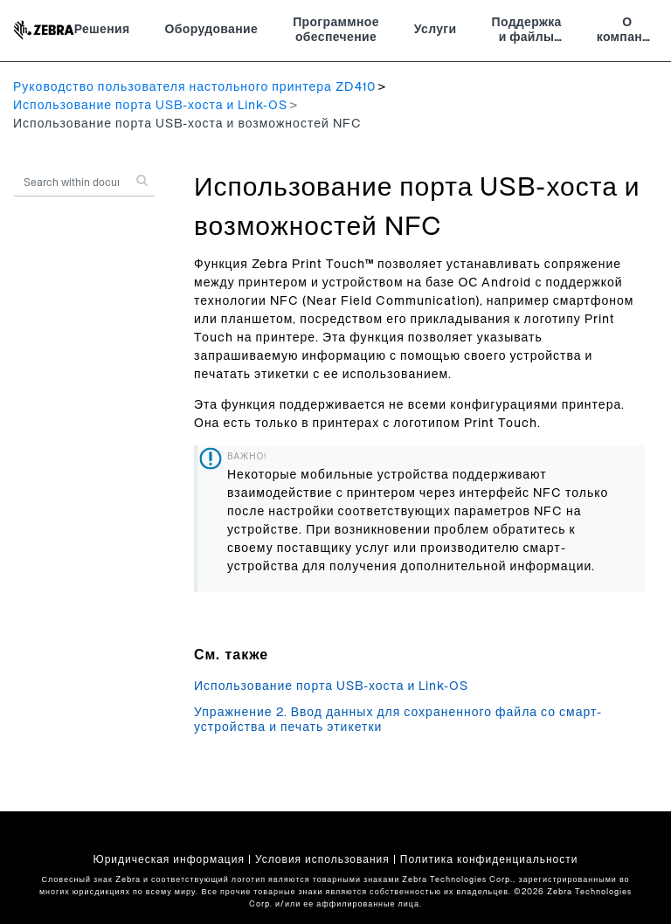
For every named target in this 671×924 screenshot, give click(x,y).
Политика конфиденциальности (489, 859)
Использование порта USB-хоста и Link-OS (150, 106)
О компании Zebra (627, 32)
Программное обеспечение (336, 31)
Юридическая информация (169, 859)
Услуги (435, 30)
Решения (102, 30)
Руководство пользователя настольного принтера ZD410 (194, 87)
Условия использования (322, 859)
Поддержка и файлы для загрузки (527, 32)
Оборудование (212, 30)
